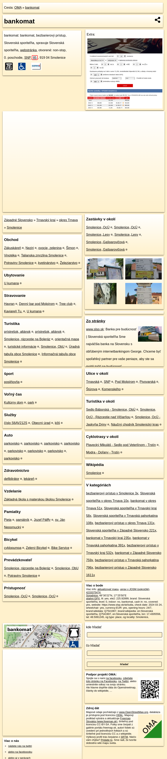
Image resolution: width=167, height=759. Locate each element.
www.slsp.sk (95, 329)
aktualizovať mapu (108, 589)
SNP (31, 57)
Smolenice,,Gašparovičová (105, 242)
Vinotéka (10, 255)
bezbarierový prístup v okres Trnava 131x (124, 523)
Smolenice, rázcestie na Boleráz (27, 339)
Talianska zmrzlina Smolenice (42, 255)
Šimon (70, 248)
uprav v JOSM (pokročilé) (134, 589)
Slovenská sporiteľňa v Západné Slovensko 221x (121, 530)
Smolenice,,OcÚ (16, 596)
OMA (18, 7)
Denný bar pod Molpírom (37, 304)
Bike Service (60, 548)
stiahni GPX (93, 598)
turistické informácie (22, 346)
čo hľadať (93, 645)
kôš (57, 423)
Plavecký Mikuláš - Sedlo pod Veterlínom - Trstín (121, 445)
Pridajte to (106, 739)
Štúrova (91, 389)
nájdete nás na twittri (20, 745)
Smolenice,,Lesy (98, 234)
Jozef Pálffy (42, 519)
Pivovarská (147, 381)
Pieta (7, 519)
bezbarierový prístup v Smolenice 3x (112, 493)
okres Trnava (68, 220)
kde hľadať (94, 627)
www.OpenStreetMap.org (133, 712)
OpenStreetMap (95, 209)
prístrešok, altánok (17, 331)
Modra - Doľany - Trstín (103, 452)
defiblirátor (11, 479)
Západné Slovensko (18, 220)
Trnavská (92, 381)
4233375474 (93, 592)
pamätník (22, 519)
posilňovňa (12, 382)
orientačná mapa (67, 339)
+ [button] (9, 118)
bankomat (32, 7)
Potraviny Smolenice (19, 263)
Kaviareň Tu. (13, 311)
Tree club (66, 304)
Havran (9, 304)
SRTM (124, 736)
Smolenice (14, 227)
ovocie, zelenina (50, 248)
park (31, 402)
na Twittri (123, 681)
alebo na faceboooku (20, 751)
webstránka (28, 50)
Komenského (111, 389)
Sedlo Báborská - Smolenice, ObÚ (111, 409)
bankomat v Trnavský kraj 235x (108, 538)
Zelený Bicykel (36, 548)
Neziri (30, 248)
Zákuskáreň (12, 248)
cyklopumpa (12, 548)
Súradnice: (92, 595)
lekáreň (29, 479)
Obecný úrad (41, 423)
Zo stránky (95, 321)
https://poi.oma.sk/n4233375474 (146, 209)
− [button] (9, 124)
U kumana (11, 283)
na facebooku (114, 678)
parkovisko (11, 443)
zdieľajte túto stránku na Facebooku (109, 680)
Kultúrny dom (13, 402)
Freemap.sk (116, 209)
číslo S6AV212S (15, 423)
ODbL (119, 715)
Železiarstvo (68, 263)
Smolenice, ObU (52, 346)
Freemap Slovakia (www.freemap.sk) (108, 720)
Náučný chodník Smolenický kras (135, 424)
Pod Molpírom (125, 381)
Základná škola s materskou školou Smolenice (37, 499)
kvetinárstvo (46, 263)
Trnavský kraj (46, 220)
